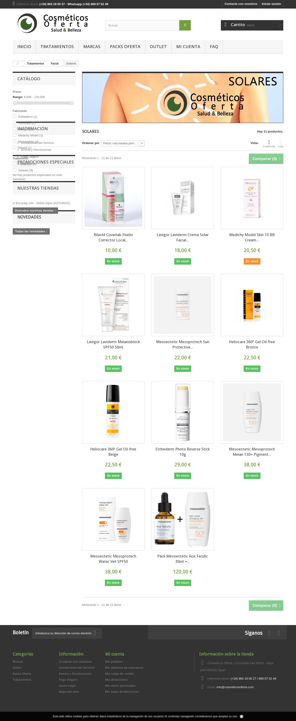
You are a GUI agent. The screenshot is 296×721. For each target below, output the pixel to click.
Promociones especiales (45, 242)
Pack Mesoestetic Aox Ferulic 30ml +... (182, 559)
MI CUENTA (188, 46)
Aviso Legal (28, 224)
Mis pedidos (114, 661)
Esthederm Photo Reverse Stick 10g (182, 452)
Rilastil (25, 148)
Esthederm (27, 116)
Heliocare (26, 123)
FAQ (214, 46)
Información (32, 191)
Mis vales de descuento (122, 691)
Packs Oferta (125, 46)
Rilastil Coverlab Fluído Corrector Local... (113, 237)
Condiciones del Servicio (37, 204)
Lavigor (25, 129)
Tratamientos (57, 46)
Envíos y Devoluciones (36, 211)
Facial (24, 164)
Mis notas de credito (119, 673)
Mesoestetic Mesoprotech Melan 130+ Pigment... (252, 452)
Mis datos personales (120, 685)
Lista (280, 143)
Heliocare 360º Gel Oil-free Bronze (252, 344)
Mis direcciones (116, 679)
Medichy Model (30, 135)
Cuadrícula (269, 143)
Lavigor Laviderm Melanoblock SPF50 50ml (113, 344)
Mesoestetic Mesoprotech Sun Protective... (182, 344)
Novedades (29, 314)
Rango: (18, 97)
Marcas (91, 46)
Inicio (24, 46)
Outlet (158, 46)
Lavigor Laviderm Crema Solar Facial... (183, 237)
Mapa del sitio (69, 691)
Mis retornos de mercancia (124, 667)
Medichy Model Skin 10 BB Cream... (252, 237)
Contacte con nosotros (241, 4)
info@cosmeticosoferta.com (235, 687)
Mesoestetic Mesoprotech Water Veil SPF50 (113, 559)
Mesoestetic (28, 141)
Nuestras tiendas (38, 275)
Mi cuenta (114, 654)
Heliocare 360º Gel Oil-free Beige (113, 452)
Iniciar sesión (271, 4)
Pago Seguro (29, 217)
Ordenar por (90, 143)
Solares (25, 170)
